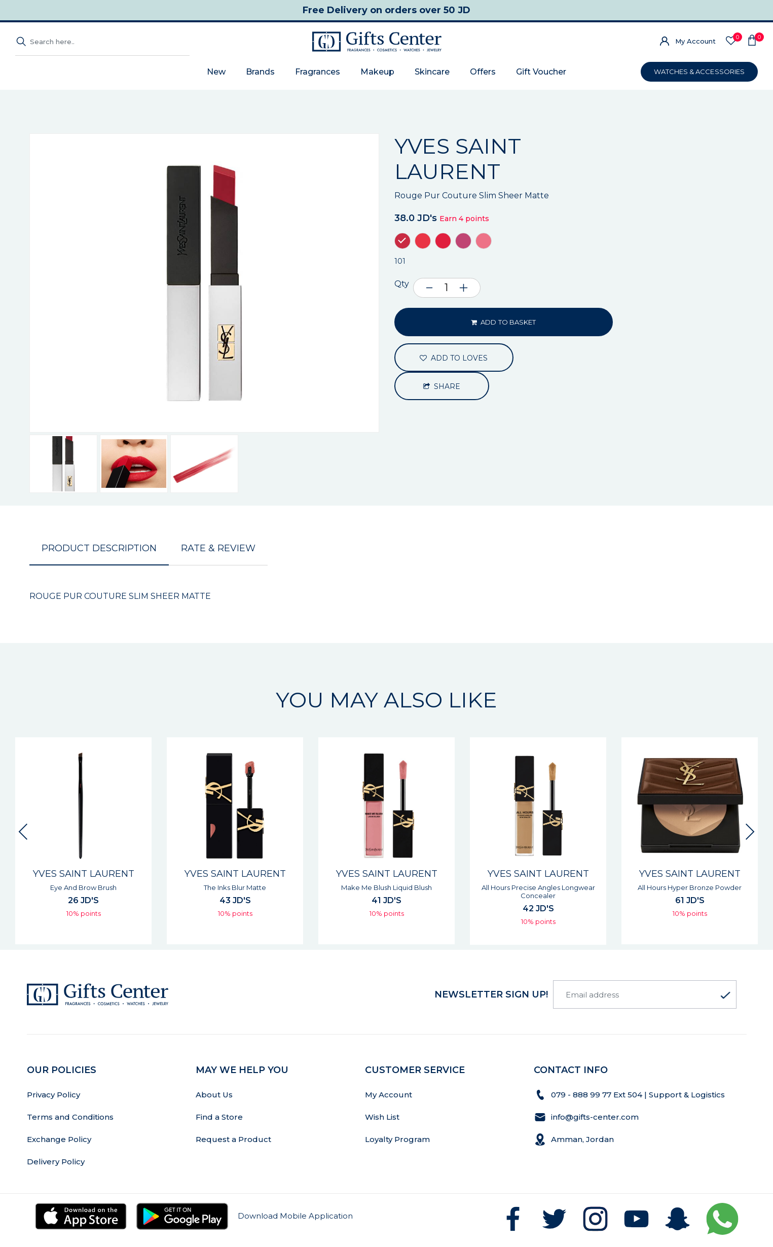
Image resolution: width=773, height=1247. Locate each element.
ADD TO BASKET (503, 322)
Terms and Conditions (70, 1117)
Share (442, 386)
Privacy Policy (53, 1094)
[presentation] (23, 831)
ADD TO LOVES (454, 358)
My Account (695, 41)
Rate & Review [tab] (218, 548)
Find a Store (219, 1117)
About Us (214, 1094)
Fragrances (317, 72)
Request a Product (233, 1139)
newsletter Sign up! (491, 994)
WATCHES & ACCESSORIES (699, 71)
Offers (483, 72)
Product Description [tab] (99, 548)
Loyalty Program (397, 1139)
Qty (401, 284)
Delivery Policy (56, 1161)
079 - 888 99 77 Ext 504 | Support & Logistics (639, 1094)
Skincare (432, 72)
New (216, 72)
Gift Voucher (541, 72)
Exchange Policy (59, 1139)
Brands (260, 72)
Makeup (377, 72)
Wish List (382, 1117)
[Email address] (645, 994)
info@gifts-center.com (595, 1117)
